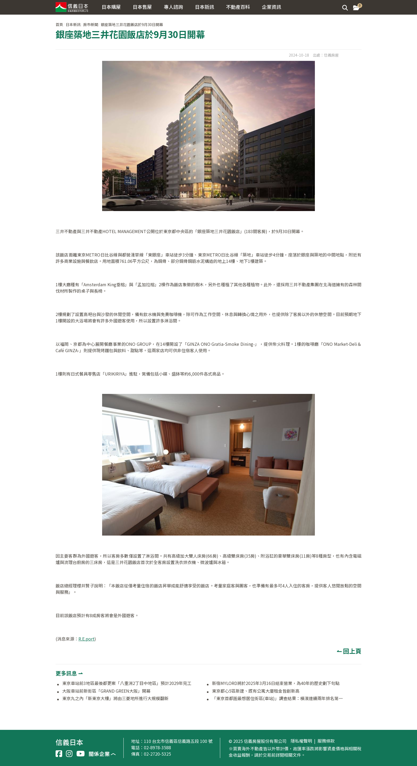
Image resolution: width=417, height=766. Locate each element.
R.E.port (86, 638)
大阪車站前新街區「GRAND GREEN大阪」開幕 (108, 691)
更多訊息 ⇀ (69, 673)
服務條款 (326, 741)
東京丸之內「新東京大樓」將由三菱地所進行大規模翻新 (115, 698)
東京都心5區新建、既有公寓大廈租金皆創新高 (255, 691)
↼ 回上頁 (349, 650)
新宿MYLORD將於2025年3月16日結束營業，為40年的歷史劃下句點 (276, 683)
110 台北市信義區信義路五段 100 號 (178, 741)
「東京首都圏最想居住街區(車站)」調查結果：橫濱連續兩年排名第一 (277, 698)
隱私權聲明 (301, 741)
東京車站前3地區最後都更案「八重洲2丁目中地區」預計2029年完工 (126, 683)
